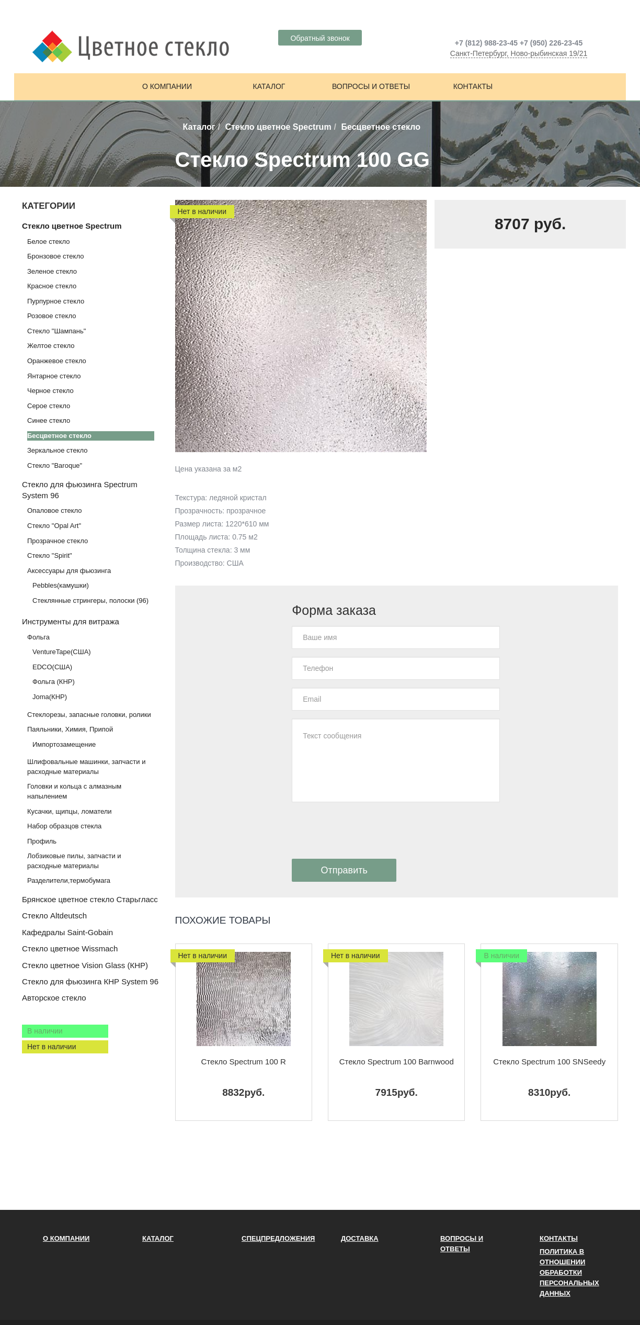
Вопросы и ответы (371, 86)
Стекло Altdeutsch (54, 915)
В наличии (45, 1031)
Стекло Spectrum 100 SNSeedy (549, 1061)
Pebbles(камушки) (60, 585)
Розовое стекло (51, 316)
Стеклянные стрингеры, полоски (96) (90, 600)
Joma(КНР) (49, 697)
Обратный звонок (319, 38)
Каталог (269, 86)
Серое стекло (48, 406)
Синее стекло (48, 420)
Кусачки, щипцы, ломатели (69, 811)
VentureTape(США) (61, 652)
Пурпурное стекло (55, 301)
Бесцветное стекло (59, 436)
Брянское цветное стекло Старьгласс (90, 899)
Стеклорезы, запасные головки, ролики (89, 714)
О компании (167, 86)
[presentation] (371, 830)
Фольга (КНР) (53, 682)
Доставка (360, 1238)
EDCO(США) (52, 667)
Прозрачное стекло (57, 541)
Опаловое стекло (54, 510)
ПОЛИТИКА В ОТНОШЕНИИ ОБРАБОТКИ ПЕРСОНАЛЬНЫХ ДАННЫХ (569, 1272)
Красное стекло (51, 286)
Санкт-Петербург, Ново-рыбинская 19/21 (519, 53)
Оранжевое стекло (56, 361)
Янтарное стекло (54, 376)
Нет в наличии (51, 1046)
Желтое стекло (50, 346)
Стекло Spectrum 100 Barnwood (396, 1061)
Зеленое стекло (52, 271)
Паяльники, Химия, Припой (70, 729)
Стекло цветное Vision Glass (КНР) (85, 965)
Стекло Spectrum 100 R (243, 1061)
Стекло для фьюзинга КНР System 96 (90, 981)
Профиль (41, 841)
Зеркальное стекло (57, 450)
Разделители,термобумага (68, 880)
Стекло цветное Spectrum (278, 126)
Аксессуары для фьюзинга (69, 571)
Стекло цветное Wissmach (70, 948)
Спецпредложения (278, 1238)
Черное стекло (50, 391)
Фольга (38, 637)
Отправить (344, 870)
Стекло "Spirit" (49, 555)
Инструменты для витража (70, 621)
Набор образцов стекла (64, 826)
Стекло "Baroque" (54, 465)
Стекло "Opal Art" (54, 526)
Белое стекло (48, 241)
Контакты (473, 86)
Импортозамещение (64, 744)
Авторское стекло (54, 997)
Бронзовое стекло (55, 256)
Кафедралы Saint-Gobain (67, 932)
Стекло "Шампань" (56, 331)
